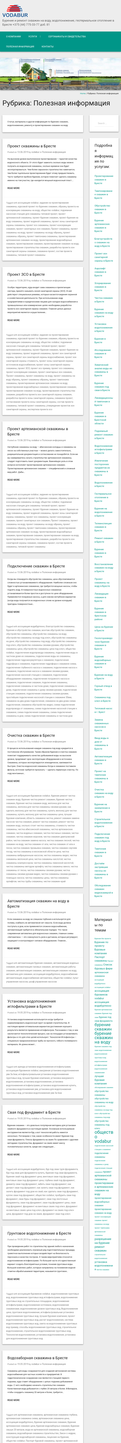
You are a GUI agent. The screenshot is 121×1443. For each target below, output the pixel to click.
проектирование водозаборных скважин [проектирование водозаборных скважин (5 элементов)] (103, 1202)
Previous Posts (14, 1416)
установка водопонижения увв (44, 1042)
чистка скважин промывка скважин (35, 808)
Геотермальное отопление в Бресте (103, 497)
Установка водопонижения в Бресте (103, 328)
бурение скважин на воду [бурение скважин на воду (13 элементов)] (104, 1038)
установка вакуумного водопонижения (44, 1034)
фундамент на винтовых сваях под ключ (52, 1153)
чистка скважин (23, 797)
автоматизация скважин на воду (56, 928)
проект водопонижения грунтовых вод (43, 1261)
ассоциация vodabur (27, 202)
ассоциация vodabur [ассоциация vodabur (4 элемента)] (102, 987)
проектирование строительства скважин (43, 242)
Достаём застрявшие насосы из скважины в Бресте (101, 870)
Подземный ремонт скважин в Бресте (104, 435)
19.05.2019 (22, 970)
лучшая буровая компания (42, 779)
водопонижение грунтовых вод (64, 1240)
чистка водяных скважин (41, 793)
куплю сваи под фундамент (52, 1143)
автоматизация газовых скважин (31, 925)
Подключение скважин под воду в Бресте (102, 838)
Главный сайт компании (107, 1431)
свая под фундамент (22, 1153)
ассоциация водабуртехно (30, 603)
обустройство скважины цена (36, 621)
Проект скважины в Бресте (31, 146)
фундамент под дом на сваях (31, 1160)
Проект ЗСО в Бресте (26, 268)
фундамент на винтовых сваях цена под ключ (28, 1157)
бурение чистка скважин (64, 765)
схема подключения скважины (31, 678)
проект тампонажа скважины (55, 231)
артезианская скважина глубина (57, 1355)
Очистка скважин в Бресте (31, 701)
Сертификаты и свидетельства (67, 36)
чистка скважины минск (36, 826)
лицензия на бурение (27, 1377)
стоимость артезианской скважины (56, 1387)
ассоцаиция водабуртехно (30, 1121)
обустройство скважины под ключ (32, 618)
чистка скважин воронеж (44, 797)
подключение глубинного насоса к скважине (27, 639)
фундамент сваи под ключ (59, 1160)
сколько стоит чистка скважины (60, 786)
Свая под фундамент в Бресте (33, 1065)
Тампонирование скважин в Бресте (103, 195)
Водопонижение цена (38, 1254)
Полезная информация (20, 46)
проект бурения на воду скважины (40, 217)
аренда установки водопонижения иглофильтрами (42, 1024)
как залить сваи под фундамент (21, 1139)
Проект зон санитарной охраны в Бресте (104, 257)
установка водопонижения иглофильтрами (43, 1038)
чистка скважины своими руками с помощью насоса (31, 833)
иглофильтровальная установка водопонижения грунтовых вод (37, 1031)
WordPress (51, 1434)
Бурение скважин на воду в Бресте (104, 313)
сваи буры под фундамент (58, 1146)
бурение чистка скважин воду (20, 768)
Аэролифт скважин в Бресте (100, 272)
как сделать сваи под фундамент (22, 1143)
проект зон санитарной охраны (32, 346)
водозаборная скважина (50, 1369)
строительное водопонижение (35, 1272)
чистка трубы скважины (52, 836)
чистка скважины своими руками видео (59, 829)
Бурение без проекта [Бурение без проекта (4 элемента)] (103, 939)
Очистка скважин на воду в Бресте (104, 793)
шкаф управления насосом (40, 939)
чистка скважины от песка (62, 826)
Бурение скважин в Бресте (100, 553)
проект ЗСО (30, 357)
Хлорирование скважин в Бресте (103, 287)
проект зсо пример (46, 357)
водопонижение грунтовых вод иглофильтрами (29, 1244)
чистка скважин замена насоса (41, 801)
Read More (13, 188)
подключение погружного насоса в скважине (28, 650)
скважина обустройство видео (35, 671)
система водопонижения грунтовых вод (42, 1265)
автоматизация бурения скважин (34, 921)
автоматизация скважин (27, 928)
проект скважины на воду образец (59, 364)
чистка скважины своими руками (22, 829)
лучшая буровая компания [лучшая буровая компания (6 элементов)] (101, 1080)
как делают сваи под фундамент (61, 1136)
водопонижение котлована (19, 1251)
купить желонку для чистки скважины (35, 776)
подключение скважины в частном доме (50, 653)
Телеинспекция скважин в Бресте (103, 527)
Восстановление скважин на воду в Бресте (104, 568)
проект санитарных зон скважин (62, 224)
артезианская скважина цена (51, 1359)
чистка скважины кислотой (35, 819)
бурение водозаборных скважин (36, 1366)
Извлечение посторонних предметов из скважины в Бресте (102, 467)
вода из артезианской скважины (22, 1369)
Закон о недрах (38, 1373)
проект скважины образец (27, 231)
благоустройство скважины (57, 603)
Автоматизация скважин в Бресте (103, 760)
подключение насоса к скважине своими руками (40, 643)
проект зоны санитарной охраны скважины (38, 220)
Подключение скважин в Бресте (36, 543)
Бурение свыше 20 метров (65, 1366)
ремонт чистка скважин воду (29, 786)
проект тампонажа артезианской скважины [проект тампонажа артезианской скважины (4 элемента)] (102, 1231)
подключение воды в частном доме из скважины (30, 628)
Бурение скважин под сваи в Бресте (102, 387)
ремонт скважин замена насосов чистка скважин (38, 783)
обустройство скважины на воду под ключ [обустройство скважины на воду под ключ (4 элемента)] (103, 1110)
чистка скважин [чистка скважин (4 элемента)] (103, 1270)
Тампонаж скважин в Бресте (100, 852)
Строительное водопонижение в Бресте (103, 823)
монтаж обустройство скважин (46, 607)
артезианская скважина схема (21, 1359)
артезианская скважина (29, 1355)
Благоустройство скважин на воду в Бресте (103, 242)
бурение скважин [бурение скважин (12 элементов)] (103, 1026)
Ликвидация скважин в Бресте (101, 597)
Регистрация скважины (26, 1387)
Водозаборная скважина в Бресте (37, 1299)
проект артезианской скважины (48, 213)
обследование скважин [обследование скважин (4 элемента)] (104, 1087)
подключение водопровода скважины (58, 625)
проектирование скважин (42, 238)
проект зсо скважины (66, 357)
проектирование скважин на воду (48, 375)
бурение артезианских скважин (35, 1362)
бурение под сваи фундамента (53, 1125)
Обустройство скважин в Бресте (102, 209)
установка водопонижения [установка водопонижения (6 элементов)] (104, 1266)
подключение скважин (62, 650)
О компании (13, 36)
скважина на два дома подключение (24, 668)
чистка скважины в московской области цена (35, 811)
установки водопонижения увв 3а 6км (55, 1045)
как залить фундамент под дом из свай (57, 1139)
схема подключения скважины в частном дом (33, 682)
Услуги (32, 36)
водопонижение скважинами (47, 1251)
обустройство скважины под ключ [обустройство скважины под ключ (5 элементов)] (102, 1125)
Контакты (48, 46)
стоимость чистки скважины (20, 790)
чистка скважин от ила (49, 804)
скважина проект (55, 245)
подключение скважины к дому (21, 657)
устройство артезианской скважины (34, 1394)
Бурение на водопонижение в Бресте (103, 512)
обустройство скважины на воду (33, 610)
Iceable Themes (26, 1438)
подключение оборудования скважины (55, 646)
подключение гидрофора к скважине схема (50, 635)
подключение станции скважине (30, 660)
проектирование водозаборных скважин (56, 371)
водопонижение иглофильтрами (54, 1247)
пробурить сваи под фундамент (29, 1146)
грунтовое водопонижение (63, 1254)
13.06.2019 (22, 152)
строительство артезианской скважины (25, 1391)
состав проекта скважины (19, 389)
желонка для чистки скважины (51, 768)
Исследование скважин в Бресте (103, 354)
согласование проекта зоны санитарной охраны (55, 385)
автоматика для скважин (18, 932)
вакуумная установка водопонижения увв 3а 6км (49, 1027)
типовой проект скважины (38, 249)
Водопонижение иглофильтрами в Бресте (103, 450)
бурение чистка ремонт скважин (36, 765)
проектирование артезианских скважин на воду (29, 234)
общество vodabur (33, 210)
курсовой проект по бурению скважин (24, 206)
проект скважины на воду (37, 227)
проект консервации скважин (31, 224)
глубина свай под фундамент (41, 1132)
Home (83, 93)
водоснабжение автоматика (35, 935)
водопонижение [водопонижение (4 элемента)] (105, 1050)
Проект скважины (15, 227)
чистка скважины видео (42, 815)
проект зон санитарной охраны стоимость (42, 350)
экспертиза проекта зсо (51, 393)
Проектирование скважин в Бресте (104, 180)
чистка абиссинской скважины (50, 790)
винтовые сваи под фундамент (47, 1128)
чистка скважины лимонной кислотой (39, 822)
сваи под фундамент (44, 1150)
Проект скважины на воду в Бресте (102, 583)
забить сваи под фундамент (31, 1136)
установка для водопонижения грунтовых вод (45, 1279)
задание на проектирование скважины (57, 202)
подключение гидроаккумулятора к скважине (39, 632)
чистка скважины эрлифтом (25, 836)
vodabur (34, 152)
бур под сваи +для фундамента (59, 1121)
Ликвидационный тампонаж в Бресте (104, 402)
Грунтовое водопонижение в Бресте (39, 1180)
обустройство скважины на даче (37, 614)
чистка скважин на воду (25, 804)
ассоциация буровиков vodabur (33, 761)
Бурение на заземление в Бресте (102, 808)
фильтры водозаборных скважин (33, 1398)
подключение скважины (18, 653)
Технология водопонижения (50, 1276)
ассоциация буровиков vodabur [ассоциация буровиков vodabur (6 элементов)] (102, 994)
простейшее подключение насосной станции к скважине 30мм (44, 664)
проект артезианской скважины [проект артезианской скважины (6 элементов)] (103, 1175)
